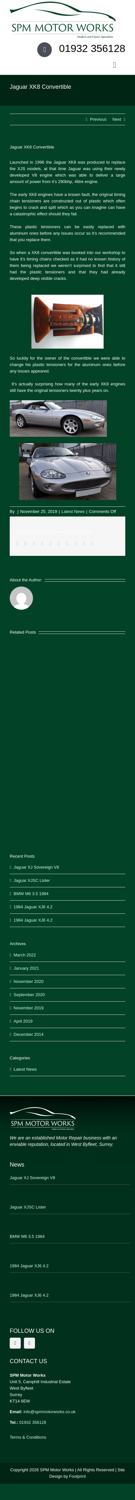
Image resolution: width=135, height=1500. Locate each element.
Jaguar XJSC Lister (32, 880)
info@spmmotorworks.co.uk (50, 1411)
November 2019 (29, 1007)
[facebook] (15, 1343)
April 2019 (23, 1021)
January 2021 (26, 968)
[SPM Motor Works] (63, 3)
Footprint (77, 1476)
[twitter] (29, 1343)
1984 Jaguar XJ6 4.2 (33, 906)
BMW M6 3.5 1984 (31, 893)
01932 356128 (32, 1422)
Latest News (73, 511)
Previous (98, 119)
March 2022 (25, 955)
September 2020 (29, 994)
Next (116, 119)
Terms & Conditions (28, 1437)
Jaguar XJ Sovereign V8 (36, 867)
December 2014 (29, 1034)
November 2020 (29, 981)
